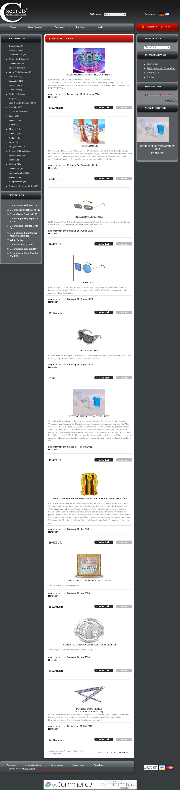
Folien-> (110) (15, 85)
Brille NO (89, 282)
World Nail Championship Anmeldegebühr (89, 644)
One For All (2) (16, 168)
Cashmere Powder (17, 94)
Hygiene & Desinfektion (19, 151)
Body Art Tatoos (16, 50)
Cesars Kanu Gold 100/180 (23, 214)
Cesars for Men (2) (17, 54)
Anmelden (98, 765)
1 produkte (164, 26)
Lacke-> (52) (15, 133)
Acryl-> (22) (14, 98)
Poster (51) (14, 159)
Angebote (59, 27)
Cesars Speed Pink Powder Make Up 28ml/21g (23, 234)
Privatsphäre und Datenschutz (161, 68)
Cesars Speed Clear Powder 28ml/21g (24, 254)
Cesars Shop (29, 768)
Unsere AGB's (154, 72)
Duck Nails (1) (15, 76)
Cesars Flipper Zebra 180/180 (25, 209)
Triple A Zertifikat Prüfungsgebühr (89, 580)
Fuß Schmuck (89, 146)
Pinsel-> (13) (15, 129)
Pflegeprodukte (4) (17, 146)
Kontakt (151, 77)
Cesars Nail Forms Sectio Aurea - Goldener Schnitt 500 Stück (89, 498)
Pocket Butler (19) (17, 177)
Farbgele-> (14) (16, 81)
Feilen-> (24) (15, 120)
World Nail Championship (20, 72)
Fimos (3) (13, 142)
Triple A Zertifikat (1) (18, 67)
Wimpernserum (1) (17, 181)
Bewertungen (57, 765)
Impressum (152, 64)
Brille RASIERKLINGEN (89, 217)
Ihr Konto (80, 27)
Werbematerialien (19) (19, 173)
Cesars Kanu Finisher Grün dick (24, 227)
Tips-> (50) (14, 116)
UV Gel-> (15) (15, 107)
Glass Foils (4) (15, 89)
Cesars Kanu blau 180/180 (23, 248)
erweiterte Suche (33, 765)
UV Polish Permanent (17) (20, 111)
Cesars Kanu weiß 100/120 (23, 205)
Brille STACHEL (89, 350)
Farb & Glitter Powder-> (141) (22, 103)
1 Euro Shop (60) (16, 46)
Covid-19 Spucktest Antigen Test (89, 416)
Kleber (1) (13, 124)
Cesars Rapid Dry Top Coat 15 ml (24, 220)
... (116, 752)
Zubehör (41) (15, 164)
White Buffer (16, 240)
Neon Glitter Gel (16, 63)
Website (12, 27)
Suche (100, 27)
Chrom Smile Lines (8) (19, 59)
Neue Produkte (35, 27)
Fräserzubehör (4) (17, 155)
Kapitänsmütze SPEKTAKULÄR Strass (89, 74)
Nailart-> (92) (15, 138)
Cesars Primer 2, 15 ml (21, 244)
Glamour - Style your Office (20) (23, 186)
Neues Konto (79, 765)
